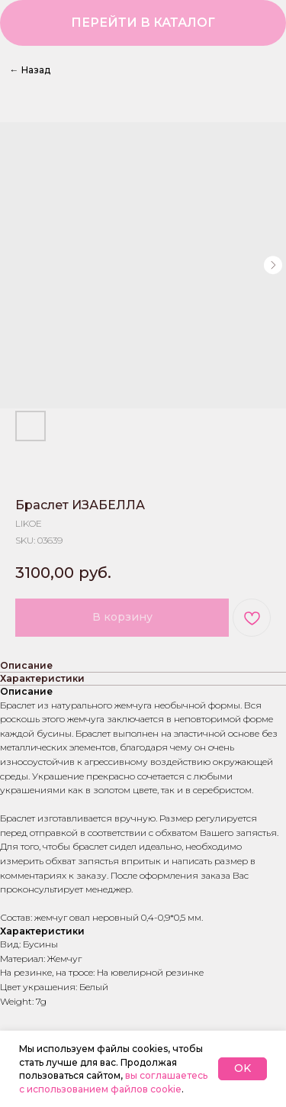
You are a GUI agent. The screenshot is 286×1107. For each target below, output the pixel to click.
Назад (30, 70)
